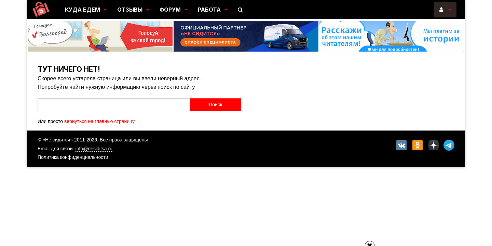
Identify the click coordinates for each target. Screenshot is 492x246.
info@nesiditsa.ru (94, 148)
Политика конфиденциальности (73, 157)
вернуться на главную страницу (99, 121)
